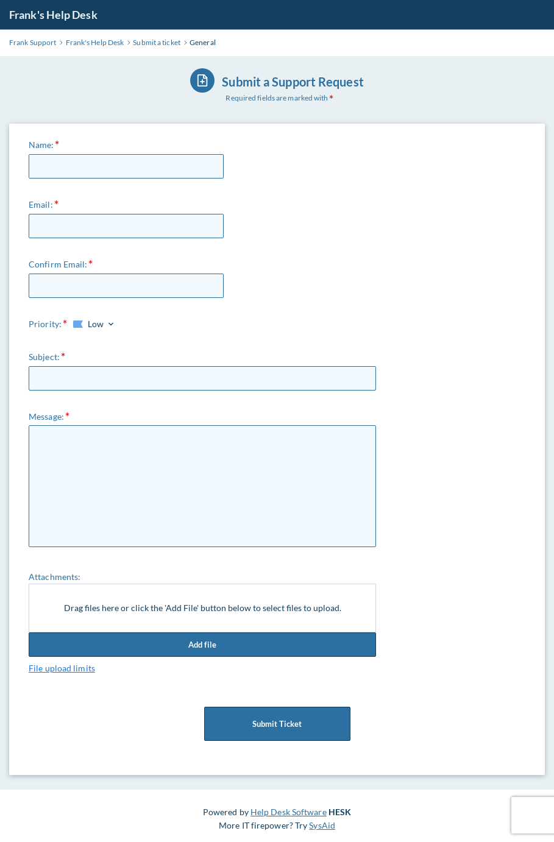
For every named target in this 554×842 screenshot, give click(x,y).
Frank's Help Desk (53, 14)
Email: (41, 204)
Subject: (44, 357)
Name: (41, 145)
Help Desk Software (288, 812)
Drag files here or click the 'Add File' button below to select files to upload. (202, 608)
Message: (46, 416)
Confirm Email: (58, 264)
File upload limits (62, 668)
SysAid (322, 825)
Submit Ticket (277, 723)
